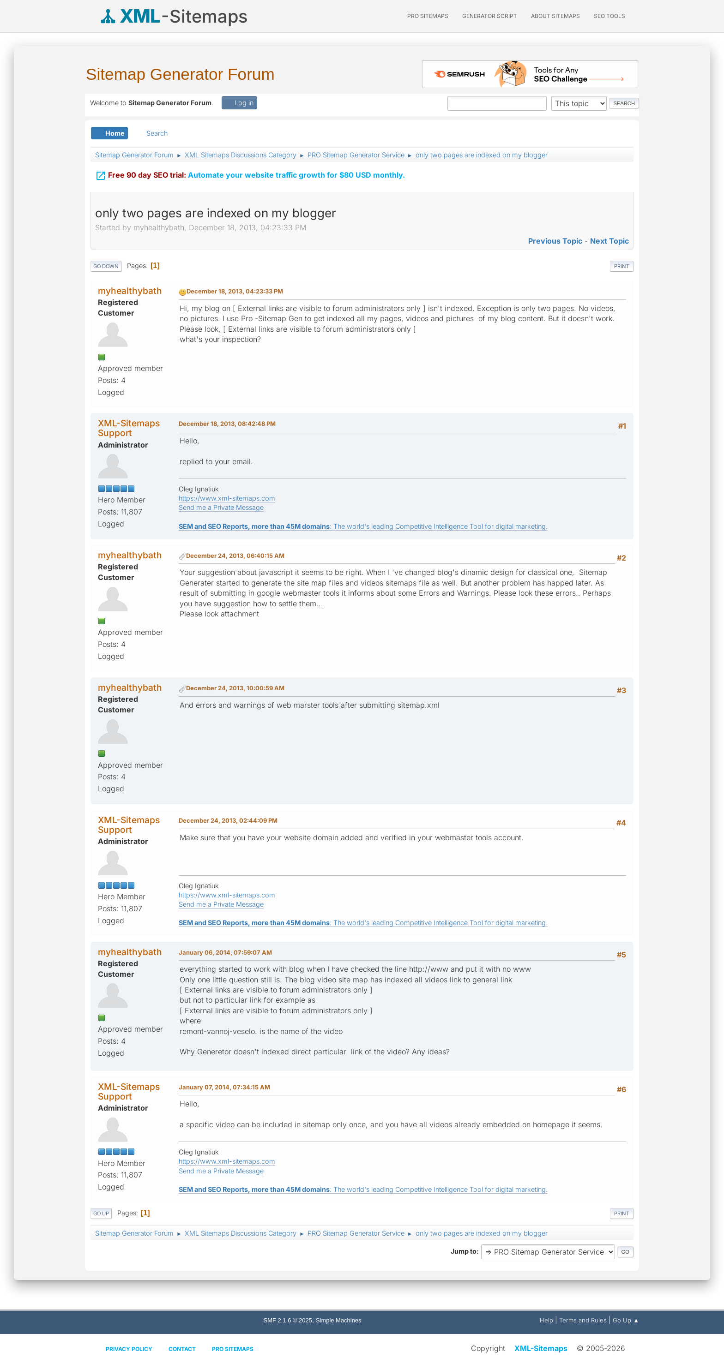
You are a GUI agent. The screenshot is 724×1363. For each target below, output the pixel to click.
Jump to (464, 1251)
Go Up (101, 1213)
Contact (182, 1348)
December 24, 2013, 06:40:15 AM (235, 555)
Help (546, 1320)
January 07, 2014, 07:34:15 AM (224, 1087)
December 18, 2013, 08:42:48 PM (227, 423)
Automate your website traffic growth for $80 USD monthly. (250, 168)
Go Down (106, 266)
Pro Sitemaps (232, 1348)
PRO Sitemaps (427, 15)
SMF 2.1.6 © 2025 (288, 1320)
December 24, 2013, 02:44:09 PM (228, 820)
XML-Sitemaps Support (129, 428)
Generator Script (489, 15)
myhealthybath (130, 290)
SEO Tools (609, 15)
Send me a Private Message (221, 507)
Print (621, 266)
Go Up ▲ (626, 1320)
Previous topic (555, 240)
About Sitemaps (555, 15)
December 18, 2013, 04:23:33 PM (235, 291)
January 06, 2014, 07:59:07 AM (225, 952)
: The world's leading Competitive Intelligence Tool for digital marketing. (363, 526)
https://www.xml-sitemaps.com (227, 498)
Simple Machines (339, 1320)
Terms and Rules (583, 1320)
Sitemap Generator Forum (180, 74)
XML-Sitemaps (540, 1348)
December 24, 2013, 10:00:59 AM (235, 688)
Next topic (609, 240)
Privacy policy (129, 1348)
